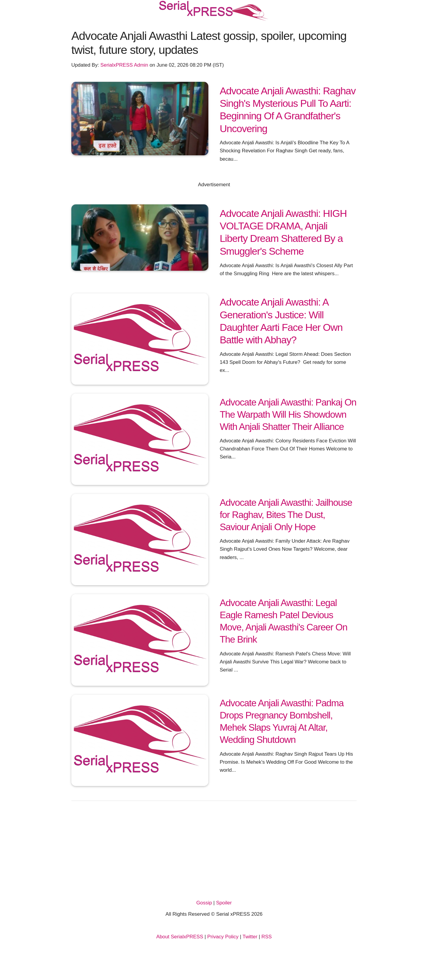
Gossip (204, 903)
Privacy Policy (222, 937)
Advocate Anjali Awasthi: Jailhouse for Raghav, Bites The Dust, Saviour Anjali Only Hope (286, 514)
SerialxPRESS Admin (124, 65)
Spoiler (224, 903)
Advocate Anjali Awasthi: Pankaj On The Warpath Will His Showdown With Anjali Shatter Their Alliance (288, 414)
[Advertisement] (214, 854)
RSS (267, 937)
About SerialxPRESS (179, 937)
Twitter (250, 937)
